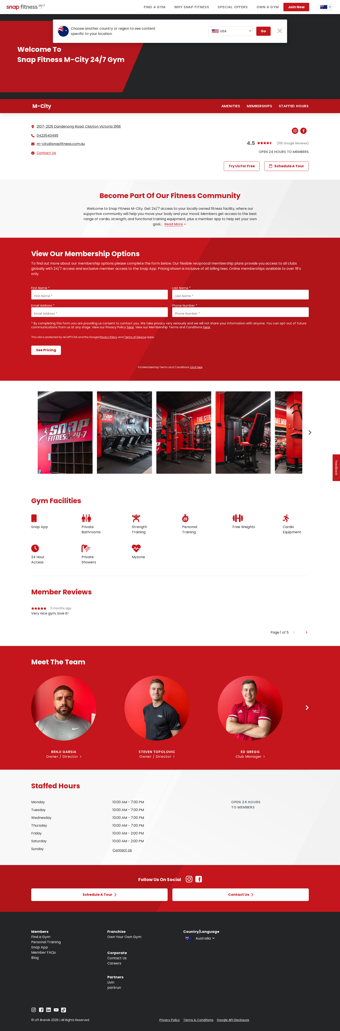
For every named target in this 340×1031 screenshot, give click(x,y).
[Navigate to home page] (26, 9)
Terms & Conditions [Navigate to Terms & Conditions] (198, 1020)
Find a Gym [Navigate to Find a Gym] (154, 7)
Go (263, 31)
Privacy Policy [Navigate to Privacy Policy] (169, 1020)
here (130, 327)
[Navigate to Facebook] (41, 1010)
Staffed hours (294, 106)
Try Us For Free (242, 166)
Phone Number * (184, 305)
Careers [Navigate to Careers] (114, 963)
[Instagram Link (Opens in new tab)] (189, 881)
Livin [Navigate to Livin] (110, 982)
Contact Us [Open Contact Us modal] (240, 894)
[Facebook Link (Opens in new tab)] (198, 881)
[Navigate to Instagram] (33, 1010)
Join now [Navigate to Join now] (296, 7)
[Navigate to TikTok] (63, 1011)
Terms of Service (135, 337)
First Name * (40, 288)
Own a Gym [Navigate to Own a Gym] (268, 7)
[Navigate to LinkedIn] (48, 1010)
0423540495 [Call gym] (47, 135)
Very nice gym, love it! (50, 613)
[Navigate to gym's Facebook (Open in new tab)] (304, 131)
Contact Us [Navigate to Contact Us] (117, 958)
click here (196, 367)
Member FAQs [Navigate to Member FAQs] (43, 952)
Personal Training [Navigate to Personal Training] (46, 942)
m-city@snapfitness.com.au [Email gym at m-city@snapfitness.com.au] (61, 144)
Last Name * (181, 288)
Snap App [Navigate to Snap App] (39, 947)
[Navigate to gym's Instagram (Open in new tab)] (296, 131)
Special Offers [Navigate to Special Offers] (233, 7)
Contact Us (46, 152)
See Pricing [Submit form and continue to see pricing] (46, 350)
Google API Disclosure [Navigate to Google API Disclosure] (233, 1020)
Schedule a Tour (286, 166)
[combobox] (325, 7)
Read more (175, 224)
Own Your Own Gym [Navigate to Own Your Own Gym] (124, 936)
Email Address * (42, 305)
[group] (170, 618)
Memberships (259, 106)
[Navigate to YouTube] (56, 1010)
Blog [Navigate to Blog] (35, 957)
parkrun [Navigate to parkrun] (114, 987)
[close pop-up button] (280, 31)
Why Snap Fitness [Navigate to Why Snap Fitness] (191, 7)
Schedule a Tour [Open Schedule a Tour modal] (99, 894)
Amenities (230, 106)
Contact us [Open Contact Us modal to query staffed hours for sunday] (122, 850)
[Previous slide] (294, 632)
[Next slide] (310, 432)
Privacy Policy (108, 337)
